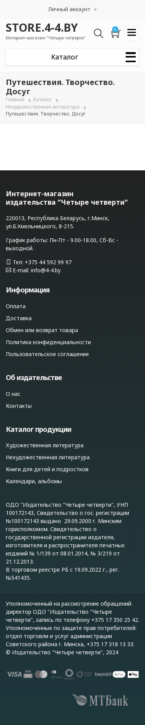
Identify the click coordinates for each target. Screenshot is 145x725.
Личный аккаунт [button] (69, 9)
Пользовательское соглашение (47, 354)
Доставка (19, 318)
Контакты (19, 405)
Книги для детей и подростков (47, 469)
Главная (15, 99)
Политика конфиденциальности (48, 342)
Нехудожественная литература (43, 107)
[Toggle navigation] (131, 33)
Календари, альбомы (34, 481)
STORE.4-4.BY (42, 27)
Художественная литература (45, 445)
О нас (13, 393)
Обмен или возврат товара (42, 330)
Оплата (16, 306)
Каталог (42, 99)
